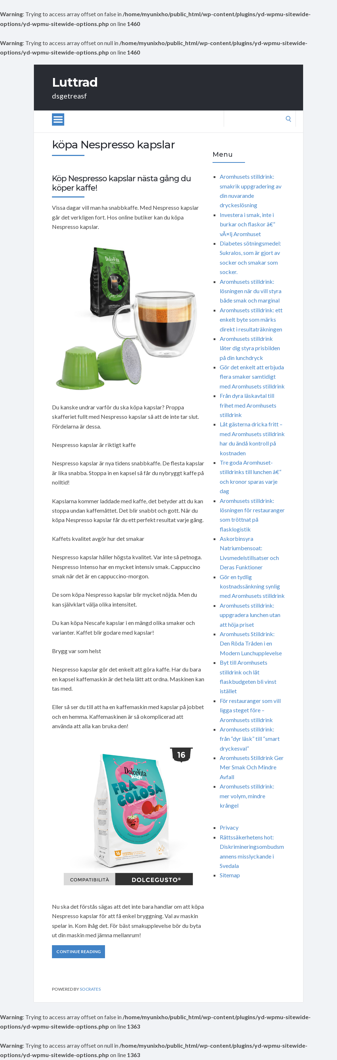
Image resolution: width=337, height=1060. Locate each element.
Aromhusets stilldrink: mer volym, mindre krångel (247, 796)
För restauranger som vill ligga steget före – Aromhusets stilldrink (250, 710)
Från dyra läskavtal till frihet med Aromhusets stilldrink (248, 405)
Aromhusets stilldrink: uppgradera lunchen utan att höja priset (250, 615)
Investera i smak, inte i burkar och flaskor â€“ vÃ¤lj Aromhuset (247, 224)
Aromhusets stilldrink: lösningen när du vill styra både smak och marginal (250, 291)
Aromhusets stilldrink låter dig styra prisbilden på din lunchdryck (250, 348)
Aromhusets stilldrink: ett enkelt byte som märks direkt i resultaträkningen (251, 320)
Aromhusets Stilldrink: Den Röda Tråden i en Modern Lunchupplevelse (251, 643)
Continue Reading (78, 951)
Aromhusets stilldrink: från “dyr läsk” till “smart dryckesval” (250, 739)
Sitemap (230, 875)
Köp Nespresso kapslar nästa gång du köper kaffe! (121, 183)
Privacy (229, 827)
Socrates (90, 989)
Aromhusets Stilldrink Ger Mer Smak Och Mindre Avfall (252, 767)
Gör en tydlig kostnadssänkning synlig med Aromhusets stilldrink (252, 586)
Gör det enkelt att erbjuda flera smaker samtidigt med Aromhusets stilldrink (252, 377)
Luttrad (74, 82)
